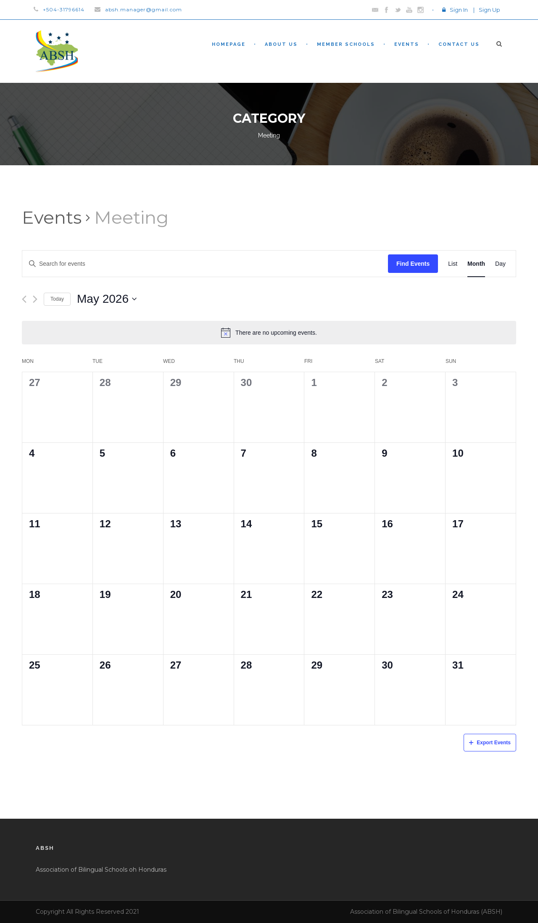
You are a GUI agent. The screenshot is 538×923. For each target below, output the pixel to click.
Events (406, 44)
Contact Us (459, 44)
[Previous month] (24, 299)
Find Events (413, 263)
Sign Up (489, 9)
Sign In (459, 9)
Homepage (228, 44)
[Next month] (35, 299)
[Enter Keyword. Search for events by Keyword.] (205, 264)
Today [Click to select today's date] (57, 299)
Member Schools (346, 44)
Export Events (490, 743)
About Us (281, 44)
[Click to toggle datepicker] (107, 299)
